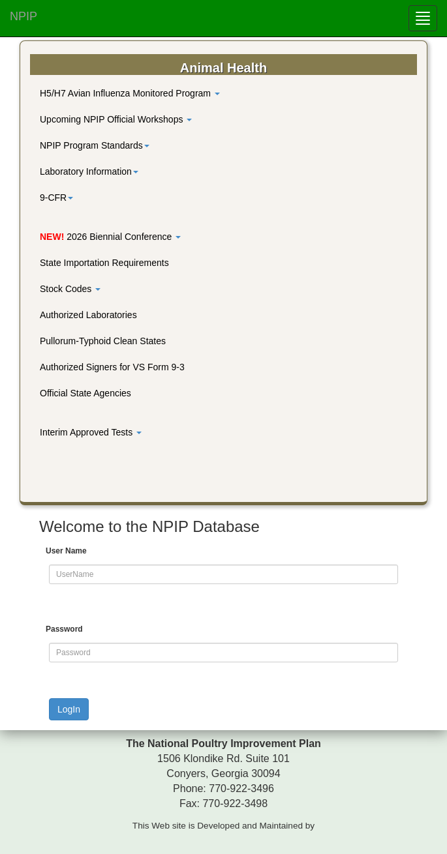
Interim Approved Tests (91, 432)
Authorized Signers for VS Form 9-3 (112, 367)
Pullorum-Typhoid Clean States (103, 341)
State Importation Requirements (104, 263)
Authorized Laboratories (88, 315)
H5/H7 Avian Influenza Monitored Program (130, 93)
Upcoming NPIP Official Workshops (116, 119)
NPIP (23, 16)
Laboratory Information (89, 171)
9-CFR (56, 197)
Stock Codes (70, 289)
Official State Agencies (85, 393)
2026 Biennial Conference (110, 236)
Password (64, 629)
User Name (66, 550)
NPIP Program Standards (94, 145)
